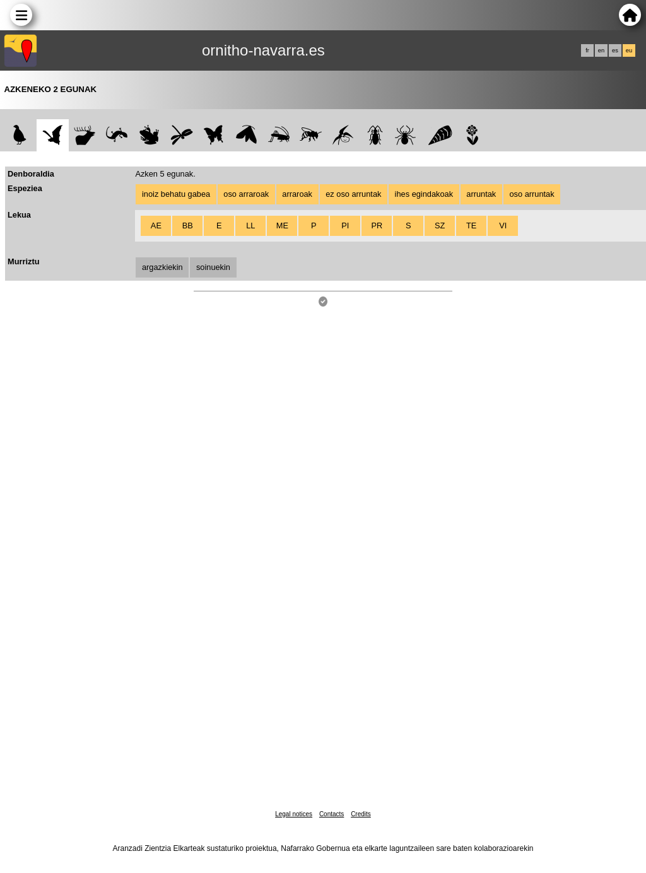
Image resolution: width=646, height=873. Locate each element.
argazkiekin (162, 267)
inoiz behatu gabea (176, 194)
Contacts (331, 814)
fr (587, 50)
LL (250, 225)
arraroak (297, 194)
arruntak (481, 194)
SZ (440, 225)
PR (376, 225)
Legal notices (293, 814)
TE (471, 225)
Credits (361, 814)
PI (345, 225)
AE (156, 225)
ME (282, 225)
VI (503, 225)
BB (187, 225)
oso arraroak (246, 194)
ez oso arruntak (353, 194)
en (601, 50)
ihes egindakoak (424, 194)
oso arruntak (531, 194)
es (615, 50)
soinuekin (213, 267)
